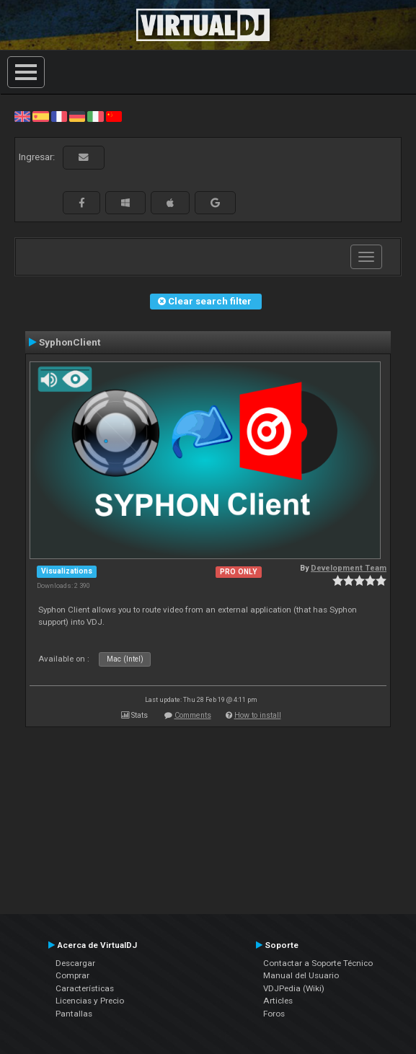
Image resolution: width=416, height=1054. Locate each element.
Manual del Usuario (301, 975)
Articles (278, 1001)
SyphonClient (69, 342)
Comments (192, 715)
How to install (257, 715)
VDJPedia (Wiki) (293, 988)
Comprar (72, 975)
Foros (274, 1014)
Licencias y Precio (90, 1001)
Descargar (75, 963)
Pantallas (74, 1014)
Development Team (348, 568)
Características (85, 988)
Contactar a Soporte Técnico (318, 963)
